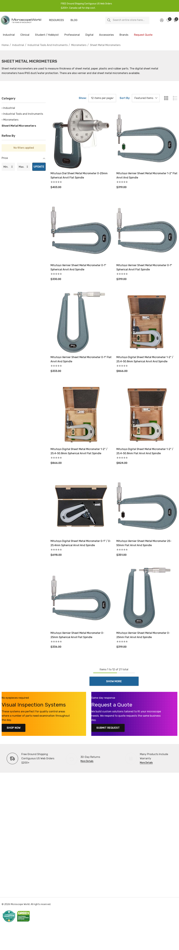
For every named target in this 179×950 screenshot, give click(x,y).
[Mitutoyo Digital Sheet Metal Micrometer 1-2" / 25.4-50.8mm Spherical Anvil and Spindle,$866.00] (146, 322)
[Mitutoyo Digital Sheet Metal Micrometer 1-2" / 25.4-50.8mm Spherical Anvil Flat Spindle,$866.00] (81, 414)
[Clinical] (24, 35)
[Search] (109, 20)
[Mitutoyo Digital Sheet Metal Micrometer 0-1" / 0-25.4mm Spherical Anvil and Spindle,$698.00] (81, 506)
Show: (83, 98)
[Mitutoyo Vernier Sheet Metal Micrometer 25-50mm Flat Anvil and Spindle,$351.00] (146, 506)
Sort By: (125, 98)
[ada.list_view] (175, 98)
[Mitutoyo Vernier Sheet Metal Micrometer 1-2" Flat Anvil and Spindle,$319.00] (146, 138)
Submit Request (106, 727)
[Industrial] (9, 35)
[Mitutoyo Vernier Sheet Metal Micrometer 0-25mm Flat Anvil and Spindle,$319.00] (146, 597)
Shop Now (11, 727)
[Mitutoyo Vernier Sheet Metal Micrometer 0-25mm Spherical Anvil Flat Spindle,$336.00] (81, 597)
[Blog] (74, 20)
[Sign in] (161, 20)
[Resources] (56, 20)
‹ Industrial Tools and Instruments (22, 113)
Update (39, 166)
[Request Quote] (143, 35)
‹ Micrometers (10, 119)
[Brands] (123, 35)
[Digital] (89, 35)
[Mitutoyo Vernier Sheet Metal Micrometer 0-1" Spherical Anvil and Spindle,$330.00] (81, 230)
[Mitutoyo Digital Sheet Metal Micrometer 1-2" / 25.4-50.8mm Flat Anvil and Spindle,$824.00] (146, 414)
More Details (87, 761)
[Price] (24, 160)
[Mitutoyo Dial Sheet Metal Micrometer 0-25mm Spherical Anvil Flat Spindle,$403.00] (81, 138)
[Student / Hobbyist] (47, 35)
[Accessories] (106, 35)
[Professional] (72, 35)
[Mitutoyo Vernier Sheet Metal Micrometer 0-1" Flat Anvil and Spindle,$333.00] (81, 322)
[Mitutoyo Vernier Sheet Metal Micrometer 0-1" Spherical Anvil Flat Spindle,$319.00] (146, 230)
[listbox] (146, 98)
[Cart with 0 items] (175, 20)
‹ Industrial (8, 108)
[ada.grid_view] (166, 98)
